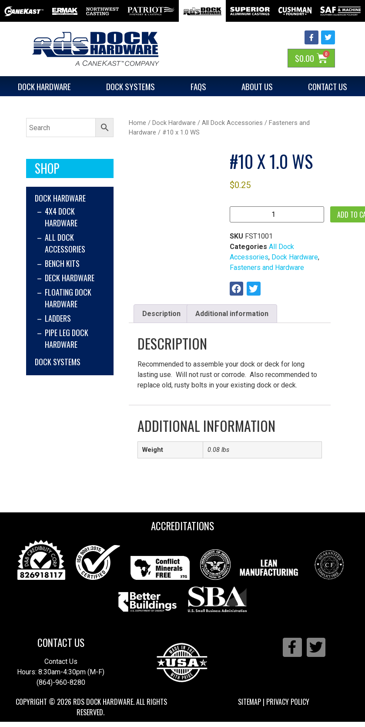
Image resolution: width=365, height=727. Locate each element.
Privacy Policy (287, 702)
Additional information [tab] (231, 314)
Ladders (58, 318)
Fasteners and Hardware (267, 267)
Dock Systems (130, 86)
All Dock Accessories (65, 243)
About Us (257, 86)
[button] (237, 289)
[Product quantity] (277, 214)
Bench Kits (62, 263)
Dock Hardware (44, 86)
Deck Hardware (69, 277)
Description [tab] (161, 314)
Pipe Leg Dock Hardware (66, 338)
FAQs (198, 86)
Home (137, 123)
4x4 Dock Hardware (61, 217)
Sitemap (249, 702)
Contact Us (60, 642)
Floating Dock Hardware (68, 298)
